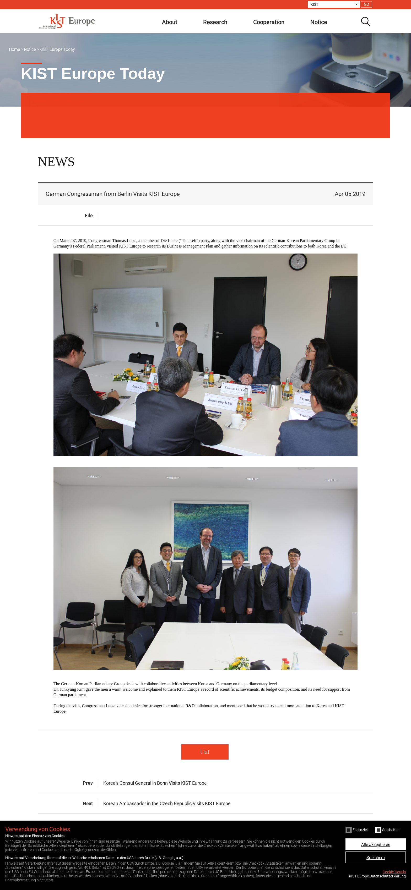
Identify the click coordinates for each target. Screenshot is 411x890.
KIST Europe (66, 21)
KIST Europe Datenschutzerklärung (377, 876)
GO (366, 4)
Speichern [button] (375, 857)
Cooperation (268, 22)
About (169, 22)
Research (215, 22)
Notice (318, 22)
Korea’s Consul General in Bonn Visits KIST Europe (155, 783)
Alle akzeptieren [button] (375, 844)
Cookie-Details (394, 872)
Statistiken (387, 830)
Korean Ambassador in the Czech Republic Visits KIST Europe (167, 803)
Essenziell (356, 830)
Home (14, 49)
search (365, 21)
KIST (314, 4)
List (204, 752)
